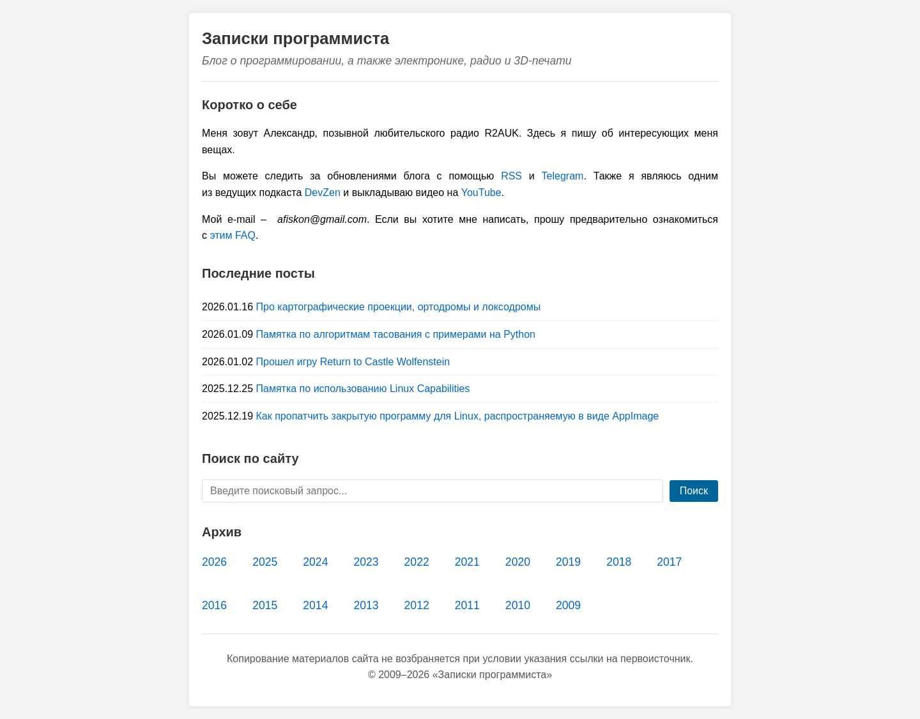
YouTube (481, 192)
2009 (568, 605)
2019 (568, 562)
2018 (618, 562)
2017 (669, 562)
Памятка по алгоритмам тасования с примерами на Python (395, 334)
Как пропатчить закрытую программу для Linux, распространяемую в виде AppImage (457, 416)
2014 (315, 605)
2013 (365, 605)
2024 (315, 562)
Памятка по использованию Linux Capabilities (363, 388)
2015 (264, 605)
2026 (214, 562)
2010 (517, 605)
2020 (517, 562)
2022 (416, 562)
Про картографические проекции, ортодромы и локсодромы (398, 306)
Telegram (563, 175)
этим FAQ (233, 235)
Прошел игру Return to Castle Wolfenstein (353, 361)
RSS (511, 175)
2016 (214, 605)
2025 (264, 562)
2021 (467, 562)
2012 (416, 605)
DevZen (323, 192)
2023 (365, 562)
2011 (467, 605)
